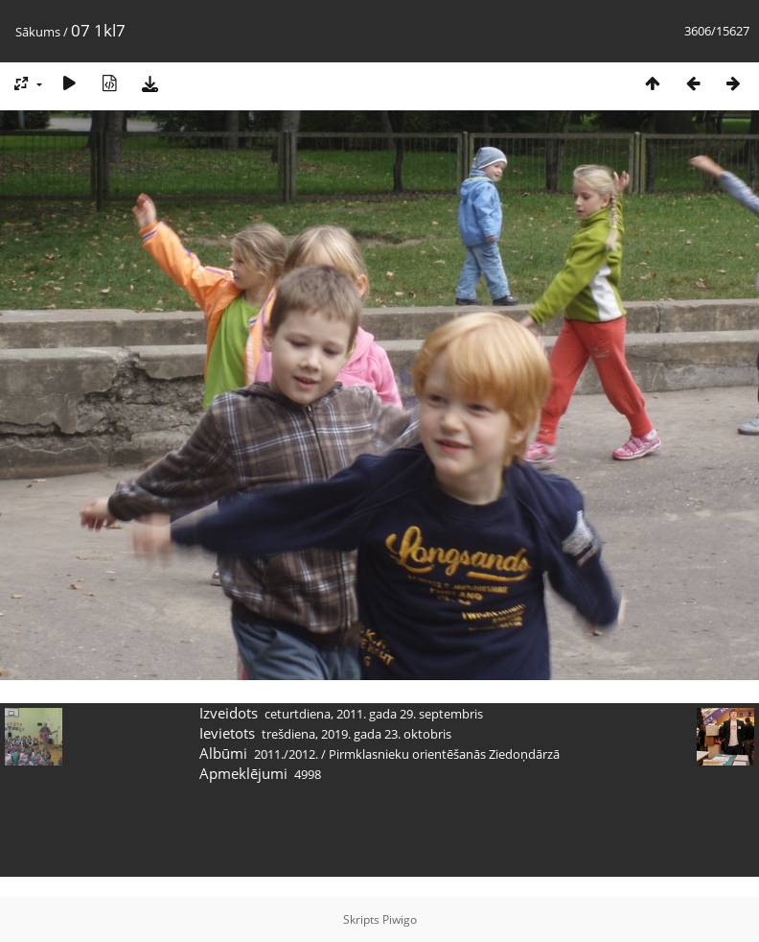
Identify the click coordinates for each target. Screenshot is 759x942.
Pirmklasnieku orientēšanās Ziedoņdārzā (444, 754)
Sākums (37, 31)
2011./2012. (286, 754)
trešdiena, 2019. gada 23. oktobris (356, 733)
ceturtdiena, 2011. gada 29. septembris (373, 713)
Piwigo (399, 919)
